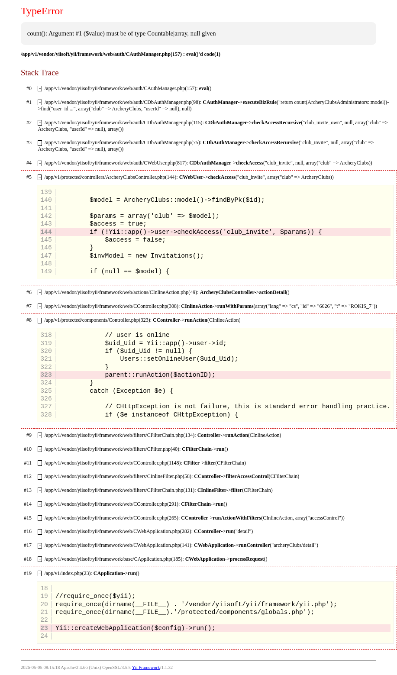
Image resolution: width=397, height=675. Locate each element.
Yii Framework (146, 667)
